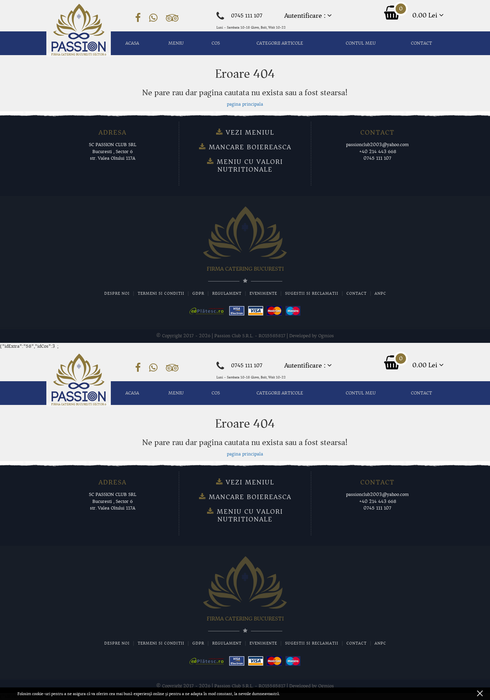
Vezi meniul (250, 132)
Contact (421, 43)
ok (480, 693)
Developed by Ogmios (311, 335)
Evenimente (263, 293)
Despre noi (117, 293)
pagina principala (245, 104)
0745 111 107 (246, 15)
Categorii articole (280, 43)
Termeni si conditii (161, 293)
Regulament (227, 293)
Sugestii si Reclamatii (311, 293)
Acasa (132, 43)
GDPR (198, 293)
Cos (216, 43)
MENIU (176, 43)
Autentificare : (308, 15)
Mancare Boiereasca (250, 147)
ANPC (380, 293)
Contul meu (361, 43)
